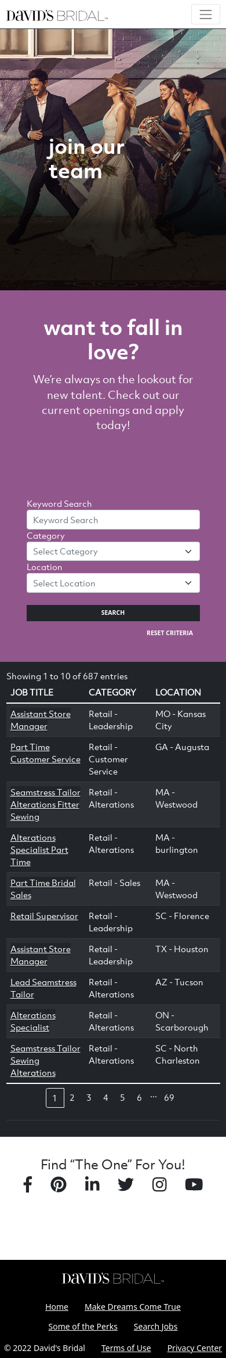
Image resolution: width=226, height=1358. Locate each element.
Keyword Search (59, 503)
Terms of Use (126, 1347)
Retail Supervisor (44, 915)
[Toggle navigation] (205, 14)
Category (46, 535)
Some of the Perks (83, 1326)
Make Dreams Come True (133, 1306)
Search (113, 612)
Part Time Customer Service (45, 753)
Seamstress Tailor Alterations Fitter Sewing (45, 804)
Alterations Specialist (33, 1021)
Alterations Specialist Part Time (39, 849)
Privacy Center (194, 1347)
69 (169, 1097)
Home (56, 1306)
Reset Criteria (170, 633)
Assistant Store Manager (40, 720)
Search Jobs (156, 1326)
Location (45, 566)
